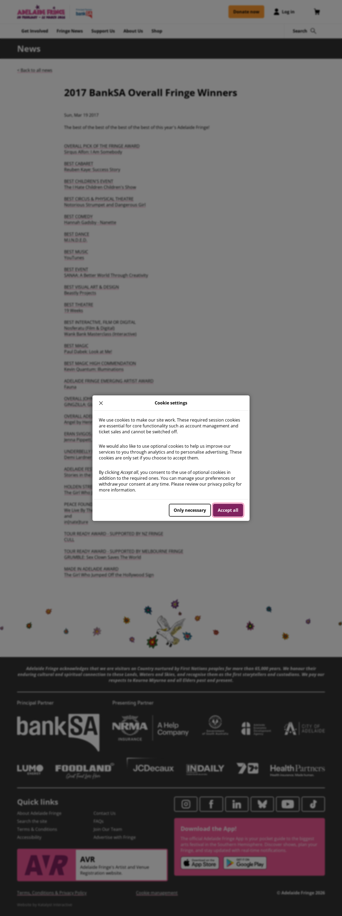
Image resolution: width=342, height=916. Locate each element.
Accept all (228, 510)
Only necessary (190, 510)
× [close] (101, 403)
